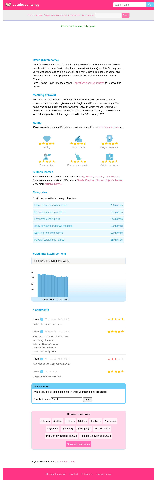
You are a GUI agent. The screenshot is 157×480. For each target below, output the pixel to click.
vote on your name (108, 127)
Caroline (89, 180)
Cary (81, 176)
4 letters (57, 421)
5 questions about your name (88, 83)
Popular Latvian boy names (78, 240)
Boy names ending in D (78, 219)
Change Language (56, 474)
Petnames (86, 474)
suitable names (53, 184)
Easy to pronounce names (78, 233)
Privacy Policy (103, 474)
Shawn (89, 176)
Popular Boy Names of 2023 (61, 436)
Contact (73, 474)
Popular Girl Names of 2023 (95, 436)
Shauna (100, 180)
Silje (107, 180)
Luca (107, 176)
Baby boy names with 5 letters (78, 205)
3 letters (45, 421)
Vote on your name (65, 461)
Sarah (80, 180)
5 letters (70, 421)
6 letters (82, 421)
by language (83, 428)
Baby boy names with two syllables (78, 226)
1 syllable (96, 421)
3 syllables (52, 428)
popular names (102, 428)
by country (67, 428)
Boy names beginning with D (78, 212)
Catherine (116, 180)
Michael (115, 176)
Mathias (98, 176)
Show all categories (78, 444)
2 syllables (110, 421)
